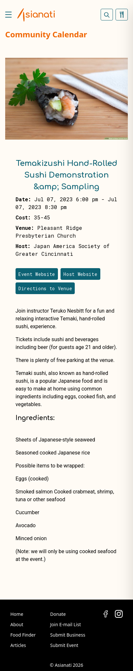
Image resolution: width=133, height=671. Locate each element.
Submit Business (67, 635)
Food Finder (23, 635)
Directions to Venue (45, 288)
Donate (58, 614)
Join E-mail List (65, 624)
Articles (18, 645)
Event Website (36, 274)
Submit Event (64, 645)
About (16, 624)
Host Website (80, 274)
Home (16, 614)
